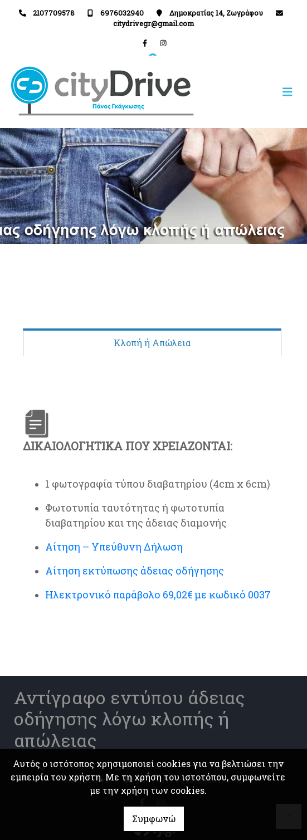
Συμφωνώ (154, 818)
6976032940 (122, 12)
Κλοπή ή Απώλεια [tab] (152, 342)
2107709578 (54, 12)
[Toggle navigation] (226, 92)
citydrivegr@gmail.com (153, 23)
